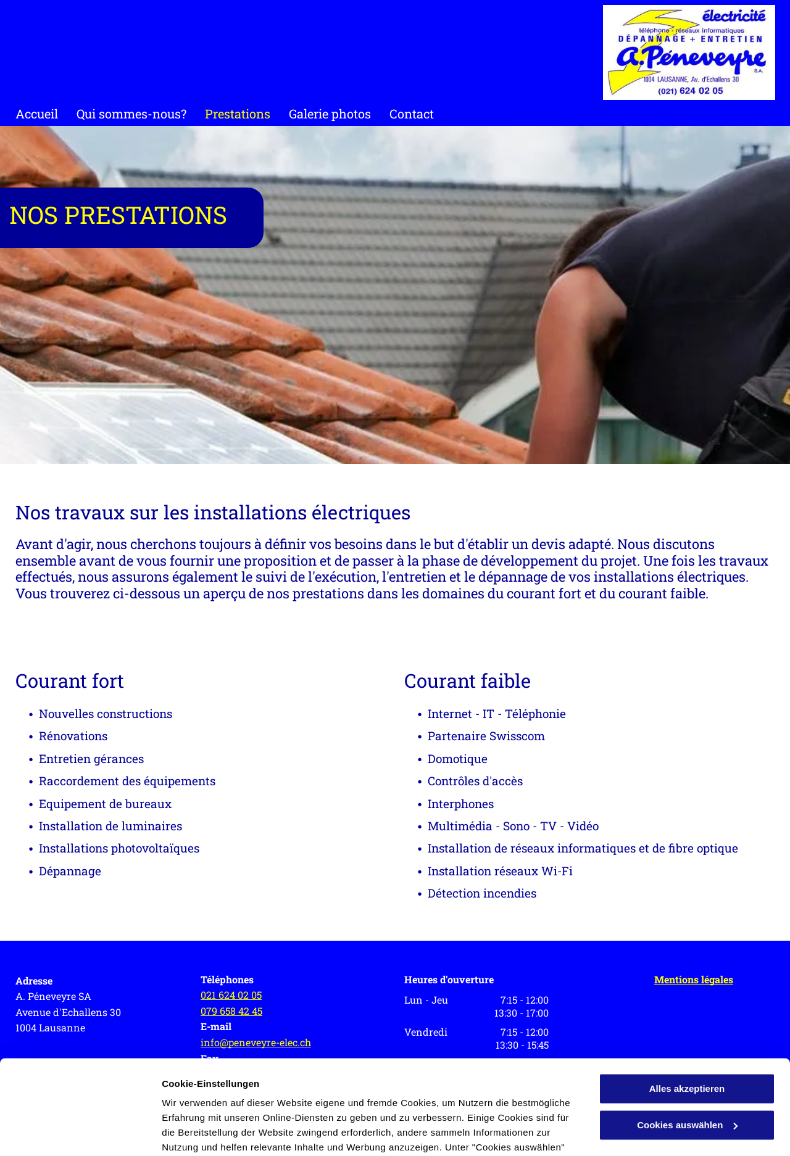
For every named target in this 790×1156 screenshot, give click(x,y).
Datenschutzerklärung (303, 1097)
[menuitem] (46, 113)
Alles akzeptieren (687, 994)
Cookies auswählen (205, 1131)
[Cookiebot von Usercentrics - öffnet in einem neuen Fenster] (80, 1132)
